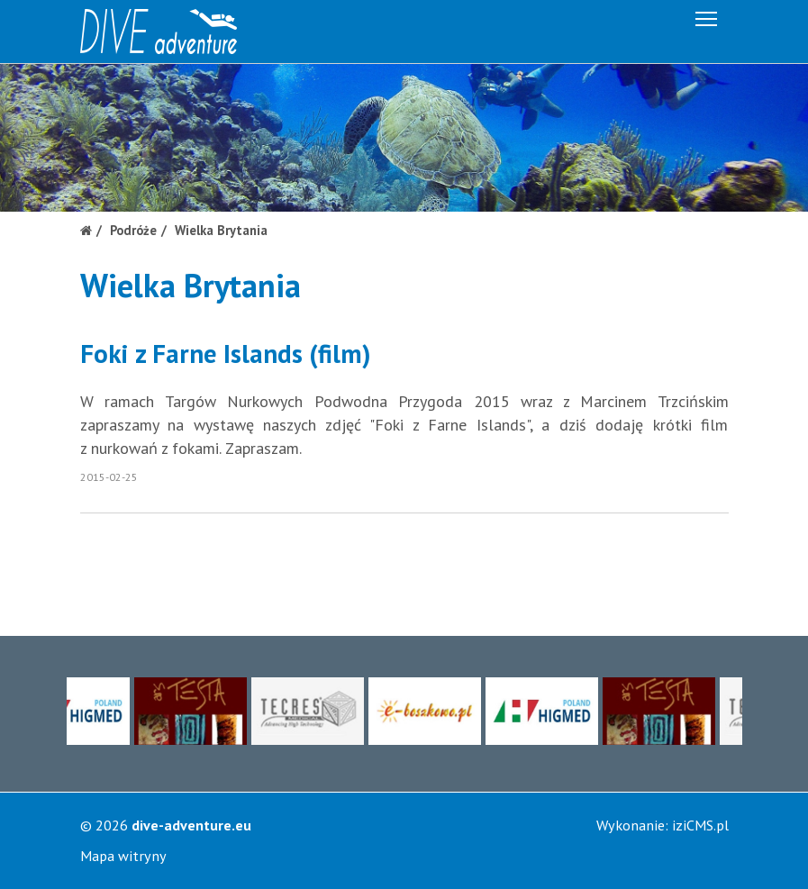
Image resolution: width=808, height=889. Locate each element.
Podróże (133, 230)
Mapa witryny (123, 856)
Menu (707, 15)
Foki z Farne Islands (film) (225, 353)
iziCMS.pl (700, 825)
